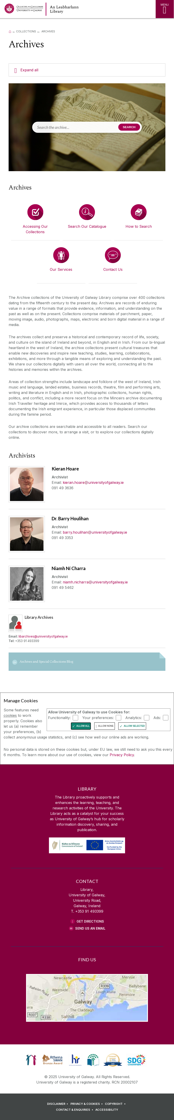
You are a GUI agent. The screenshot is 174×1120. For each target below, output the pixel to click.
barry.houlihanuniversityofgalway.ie (95, 532)
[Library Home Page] (78, 9)
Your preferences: (98, 717)
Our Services (61, 269)
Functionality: (59, 717)
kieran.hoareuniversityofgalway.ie (93, 482)
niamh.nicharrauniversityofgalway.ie (95, 582)
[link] (31, 1060)
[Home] (10, 31)
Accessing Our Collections (35, 229)
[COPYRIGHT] (116, 1104)
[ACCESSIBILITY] (106, 1110)
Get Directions (90, 921)
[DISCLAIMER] (58, 1104)
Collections (26, 31)
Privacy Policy (122, 755)
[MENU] (165, 9)
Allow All (83, 726)
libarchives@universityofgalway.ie (43, 636)
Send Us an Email (90, 928)
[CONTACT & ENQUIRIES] (75, 1110)
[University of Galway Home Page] (24, 10)
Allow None (106, 726)
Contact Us (113, 269)
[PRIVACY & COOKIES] (87, 1104)
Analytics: (133, 717)
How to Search (139, 226)
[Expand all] (87, 70)
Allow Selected (134, 726)
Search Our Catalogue (87, 226)
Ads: (157, 717)
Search (129, 127)
